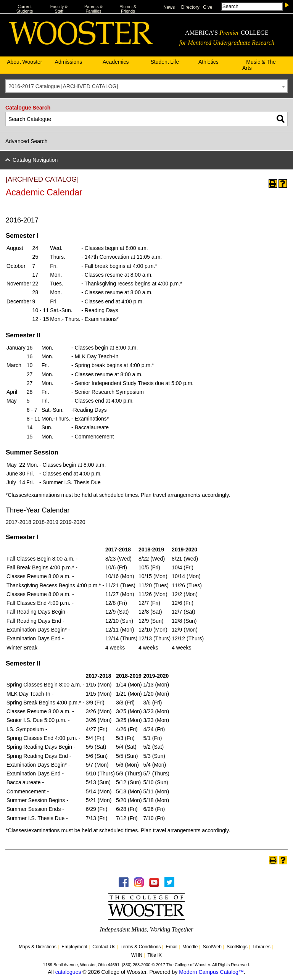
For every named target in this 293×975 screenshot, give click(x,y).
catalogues (68, 972)
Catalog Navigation (35, 160)
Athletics (208, 62)
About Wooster (24, 62)
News (169, 7)
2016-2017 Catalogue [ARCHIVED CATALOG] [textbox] (63, 86)
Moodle (190, 946)
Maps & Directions (37, 946)
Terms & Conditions (141, 946)
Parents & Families (93, 8)
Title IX (154, 955)
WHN (136, 955)
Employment (74, 946)
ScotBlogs (237, 946)
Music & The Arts (259, 65)
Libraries (261, 946)
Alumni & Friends (127, 8)
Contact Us (103, 946)
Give (208, 7)
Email (171, 946)
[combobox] (146, 86)
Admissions (68, 62)
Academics (116, 62)
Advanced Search (26, 141)
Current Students (24, 8)
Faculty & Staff (59, 8)
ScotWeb (212, 946)
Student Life (164, 62)
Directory (190, 7)
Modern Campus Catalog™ (211, 972)
